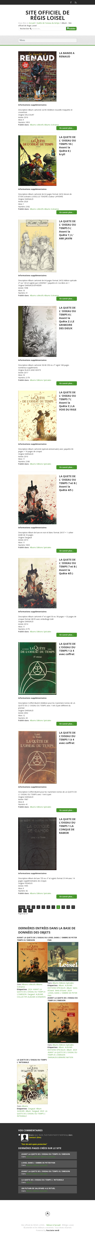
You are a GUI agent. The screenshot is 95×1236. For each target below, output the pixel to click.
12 (20, 911)
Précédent (28, 907)
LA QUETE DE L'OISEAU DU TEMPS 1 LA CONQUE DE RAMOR (67, 826)
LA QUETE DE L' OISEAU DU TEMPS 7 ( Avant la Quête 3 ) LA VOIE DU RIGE (67, 401)
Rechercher (24, 28)
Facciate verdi (52, 1230)
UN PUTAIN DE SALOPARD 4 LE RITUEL (38, 1188)
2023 (42, 1111)
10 (68, 907)
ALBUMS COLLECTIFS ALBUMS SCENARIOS (31, 995)
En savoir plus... (67, 128)
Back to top (47, 1214)
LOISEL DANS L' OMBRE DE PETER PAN (38, 1163)
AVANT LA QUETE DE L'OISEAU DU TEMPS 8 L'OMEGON (32, 938)
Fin (30, 911)
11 (73, 907)
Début (22, 907)
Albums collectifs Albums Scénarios (44, 124)
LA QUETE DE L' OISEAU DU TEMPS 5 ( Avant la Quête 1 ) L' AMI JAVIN (67, 229)
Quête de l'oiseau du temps (48, 23)
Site (39, 1137)
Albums (25, 1106)
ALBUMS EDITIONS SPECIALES (60, 986)
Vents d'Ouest (60, 990)
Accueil (32, 23)
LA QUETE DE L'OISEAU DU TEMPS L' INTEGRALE (32, 1113)
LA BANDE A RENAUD (66, 54)
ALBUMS (21, 1111)
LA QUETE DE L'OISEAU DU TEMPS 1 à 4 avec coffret (67, 649)
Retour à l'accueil (53, 1225)
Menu (22, 40)
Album (61, 985)
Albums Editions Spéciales (40, 380)
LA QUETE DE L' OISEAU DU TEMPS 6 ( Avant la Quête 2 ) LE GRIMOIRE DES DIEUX (67, 318)
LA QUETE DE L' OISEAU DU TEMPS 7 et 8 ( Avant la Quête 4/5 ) (68, 483)
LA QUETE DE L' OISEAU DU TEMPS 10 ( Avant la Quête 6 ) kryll (67, 145)
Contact (32, 1137)
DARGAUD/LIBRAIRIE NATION (60, 1057)
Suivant (25, 911)
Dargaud (31, 994)
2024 (30, 989)
